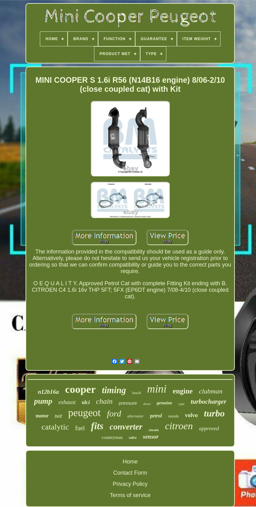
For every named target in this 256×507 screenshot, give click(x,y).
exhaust (67, 402)
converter (126, 426)
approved (209, 428)
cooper (80, 389)
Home (130, 461)
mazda (173, 416)
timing (114, 390)
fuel (80, 428)
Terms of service (130, 495)
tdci (86, 402)
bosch (136, 393)
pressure (128, 403)
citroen (179, 425)
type (181, 404)
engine (183, 391)
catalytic (55, 426)
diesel (146, 404)
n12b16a (48, 391)
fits (97, 426)
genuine (164, 402)
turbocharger (208, 401)
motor (42, 415)
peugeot (84, 412)
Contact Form (130, 473)
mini (157, 389)
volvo (191, 415)
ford (114, 413)
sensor (151, 436)
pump (43, 401)
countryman (112, 437)
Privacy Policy (130, 484)
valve (132, 437)
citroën (154, 430)
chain (104, 401)
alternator (135, 416)
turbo (214, 413)
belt (58, 416)
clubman (211, 391)
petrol (156, 415)
